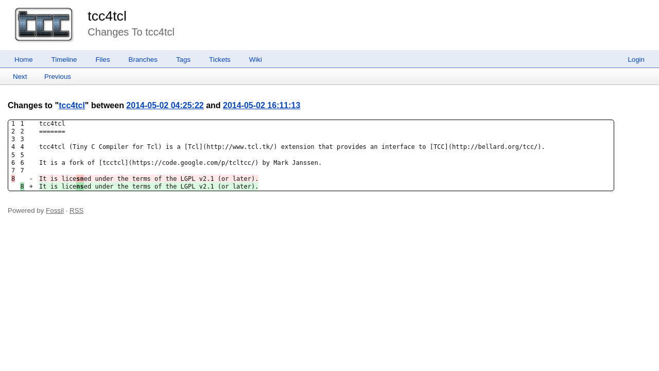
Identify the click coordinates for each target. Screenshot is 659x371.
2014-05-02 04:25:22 (164, 105)
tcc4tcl (107, 16)
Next (20, 76)
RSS (76, 210)
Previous (57, 76)
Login (636, 59)
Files (102, 59)
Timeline (64, 59)
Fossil (55, 210)
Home (23, 59)
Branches (143, 59)
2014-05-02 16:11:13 (261, 105)
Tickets (220, 59)
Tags (183, 59)
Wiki (255, 59)
